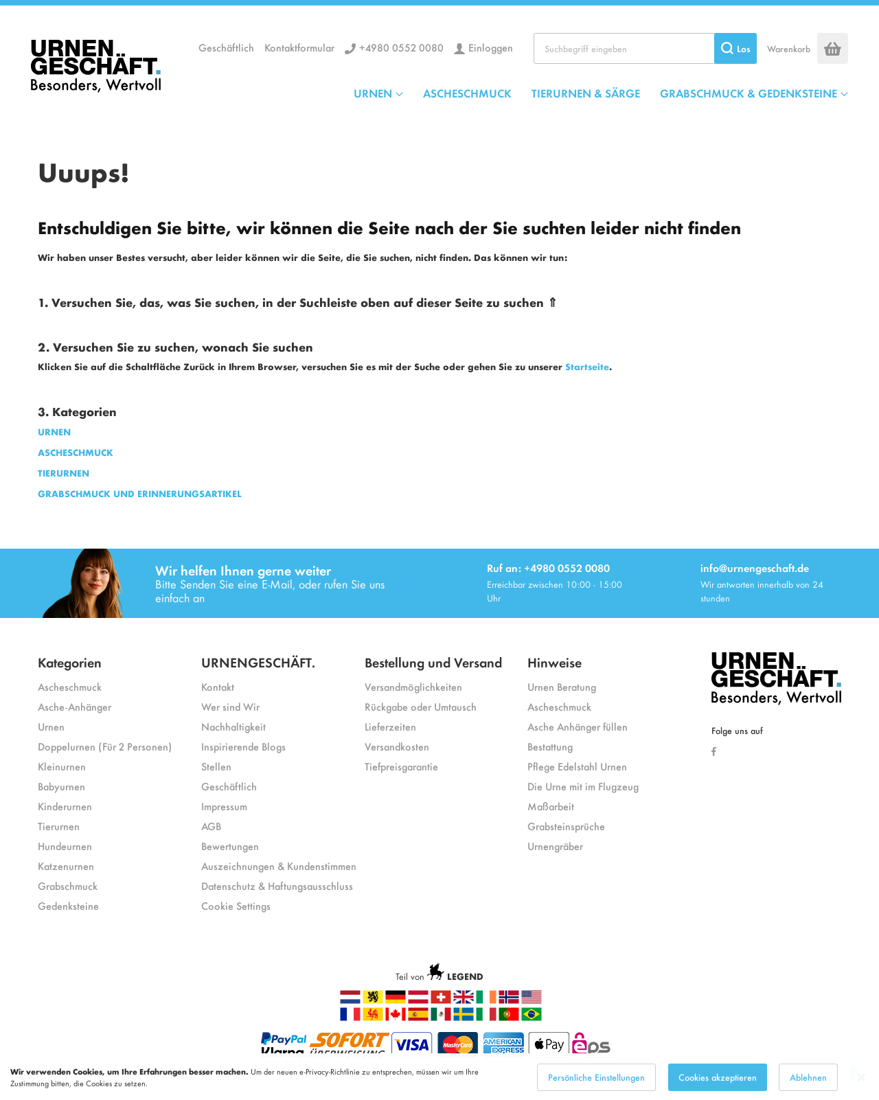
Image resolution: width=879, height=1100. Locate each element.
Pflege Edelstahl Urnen (577, 766)
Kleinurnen (62, 766)
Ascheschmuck (70, 686)
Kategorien (70, 661)
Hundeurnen (65, 845)
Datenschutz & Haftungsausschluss (277, 885)
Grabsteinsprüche (566, 825)
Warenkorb (788, 48)
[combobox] (645, 48)
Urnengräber (555, 845)
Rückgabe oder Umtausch (421, 706)
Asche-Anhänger (74, 706)
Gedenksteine (68, 905)
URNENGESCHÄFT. (258, 661)
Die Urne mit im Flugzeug (583, 786)
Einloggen (490, 47)
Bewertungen (230, 845)
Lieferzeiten (390, 726)
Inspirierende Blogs (243, 746)
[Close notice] (861, 1087)
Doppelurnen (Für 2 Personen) (105, 746)
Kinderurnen (65, 806)
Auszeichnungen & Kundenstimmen (278, 865)
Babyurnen (61, 786)
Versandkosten (397, 746)
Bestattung (550, 746)
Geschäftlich (226, 47)
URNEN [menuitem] (373, 92)
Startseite (587, 366)
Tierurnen (59, 825)
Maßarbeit (550, 806)
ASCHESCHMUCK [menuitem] (467, 92)
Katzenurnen (66, 865)
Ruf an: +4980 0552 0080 (548, 567)
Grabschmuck (68, 885)
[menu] (601, 92)
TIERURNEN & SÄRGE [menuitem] (586, 92)
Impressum (224, 806)
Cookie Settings (236, 905)
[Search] (735, 48)
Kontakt (217, 686)
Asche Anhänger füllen (577, 726)
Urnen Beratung (561, 686)
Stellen (216, 766)
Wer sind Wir (230, 706)
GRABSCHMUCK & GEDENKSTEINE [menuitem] (748, 92)
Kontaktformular (299, 47)
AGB (211, 825)
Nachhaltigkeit (233, 726)
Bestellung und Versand (433, 661)
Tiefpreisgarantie (401, 766)
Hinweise (554, 661)
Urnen (51, 726)
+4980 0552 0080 (401, 47)
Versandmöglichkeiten (413, 686)
